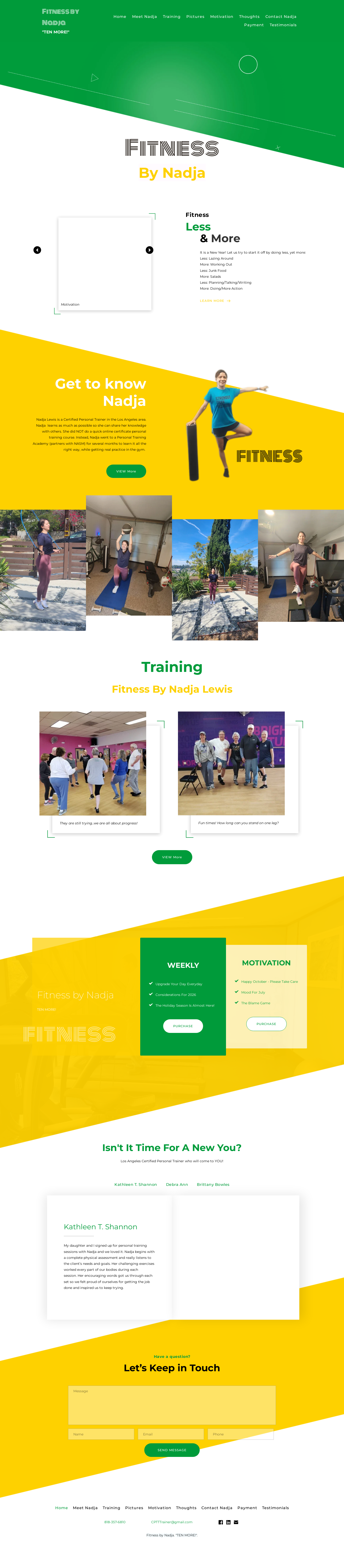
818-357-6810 (114, 1524)
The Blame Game (255, 1003)
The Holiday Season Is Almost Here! (185, 1005)
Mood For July (253, 992)
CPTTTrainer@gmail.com (172, 1524)
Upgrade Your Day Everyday (179, 984)
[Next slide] (149, 250)
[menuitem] (120, 16)
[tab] (135, 1184)
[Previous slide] (37, 250)
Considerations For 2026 (176, 995)
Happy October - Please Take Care (269, 981)
